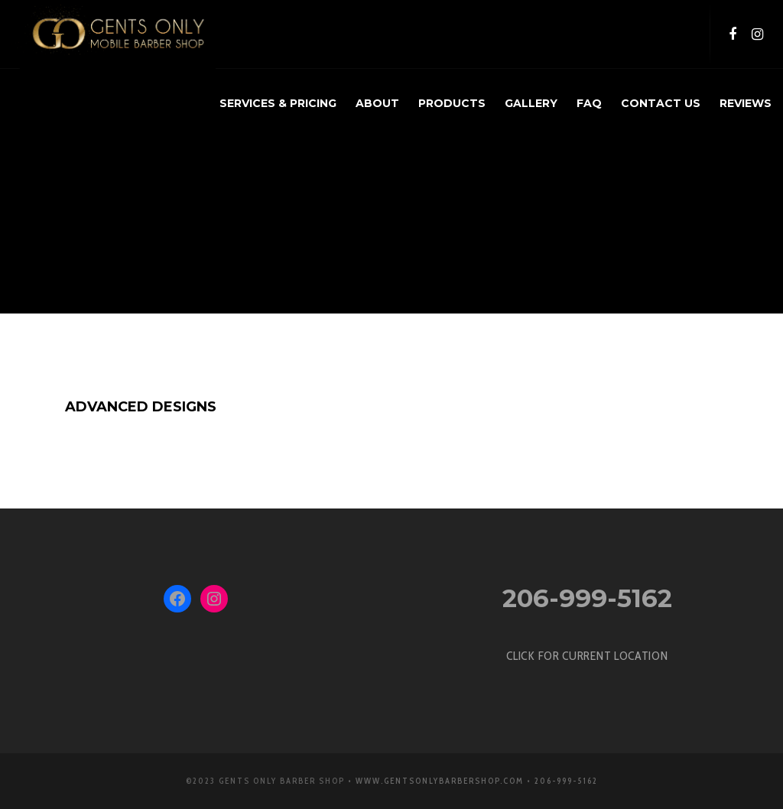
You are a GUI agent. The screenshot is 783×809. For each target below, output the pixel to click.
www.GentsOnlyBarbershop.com (440, 780)
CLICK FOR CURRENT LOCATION (587, 655)
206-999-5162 (587, 598)
